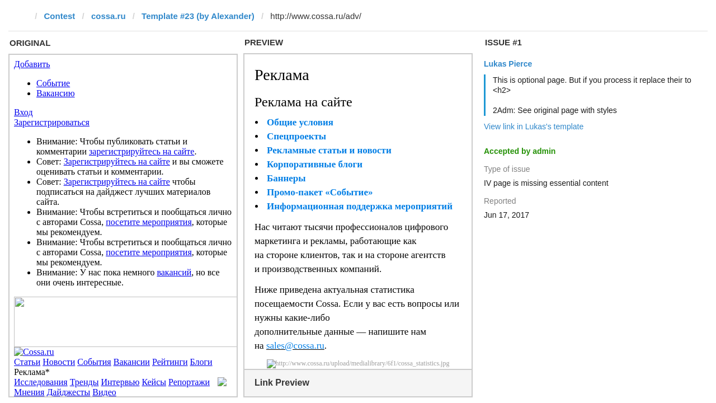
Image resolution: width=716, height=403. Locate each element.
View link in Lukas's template (533, 126)
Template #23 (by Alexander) (198, 16)
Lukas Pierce (508, 63)
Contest (60, 16)
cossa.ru (108, 16)
